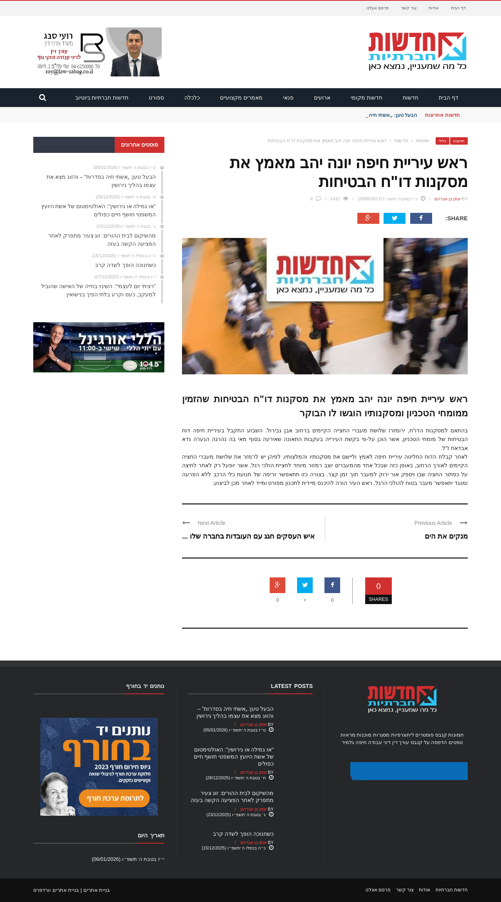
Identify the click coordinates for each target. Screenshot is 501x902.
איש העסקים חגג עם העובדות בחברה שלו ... (248, 536)
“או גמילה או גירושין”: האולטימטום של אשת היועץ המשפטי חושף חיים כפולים (234, 756)
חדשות (410, 97)
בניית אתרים (96, 890)
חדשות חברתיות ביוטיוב (102, 97)
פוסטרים (424, 735)
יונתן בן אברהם (447, 198)
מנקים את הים (446, 536)
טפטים (456, 742)
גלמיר (348, 742)
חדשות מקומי (366, 97)
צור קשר (409, 7)
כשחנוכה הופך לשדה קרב (243, 834)
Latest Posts (292, 686)
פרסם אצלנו (377, 7)
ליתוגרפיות (402, 735)
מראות (348, 735)
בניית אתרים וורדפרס (56, 890)
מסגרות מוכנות (373, 735)
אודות (434, 7)
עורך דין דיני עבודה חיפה (382, 742)
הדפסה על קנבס (429, 742)
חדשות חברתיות (452, 890)
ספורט (156, 97)
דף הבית (458, 7)
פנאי (288, 97)
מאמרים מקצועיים (241, 97)
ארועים (322, 97)
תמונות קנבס (449, 735)
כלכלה (192, 97)
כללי (442, 141)
